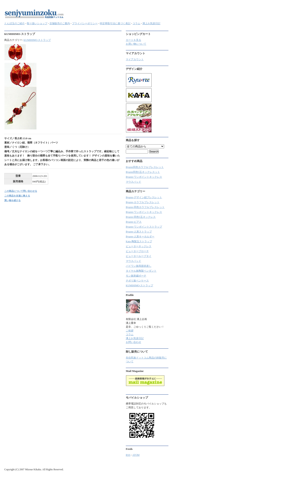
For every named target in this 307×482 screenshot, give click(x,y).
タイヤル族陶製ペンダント (141, 270)
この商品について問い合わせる (20, 191)
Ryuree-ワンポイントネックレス (144, 176)
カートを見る (133, 40)
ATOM (136, 454)
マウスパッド (133, 181)
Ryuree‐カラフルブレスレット (142, 202)
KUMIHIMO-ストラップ (37, 40)
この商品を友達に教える (17, 195)
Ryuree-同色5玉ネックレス (141, 216)
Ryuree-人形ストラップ (139, 231)
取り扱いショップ (37, 23)
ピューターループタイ (138, 256)
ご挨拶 (129, 330)
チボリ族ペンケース (137, 280)
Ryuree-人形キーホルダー (140, 236)
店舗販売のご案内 (59, 23)
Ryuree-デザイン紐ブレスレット (144, 197)
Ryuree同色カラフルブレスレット (145, 167)
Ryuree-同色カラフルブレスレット (145, 207)
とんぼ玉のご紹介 (14, 23)
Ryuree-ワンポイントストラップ (144, 226)
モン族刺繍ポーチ (136, 275)
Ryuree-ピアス (134, 221)
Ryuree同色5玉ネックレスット (143, 172)
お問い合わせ (133, 342)
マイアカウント (135, 59)
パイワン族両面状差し (138, 265)
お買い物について (136, 43)
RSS (128, 454)
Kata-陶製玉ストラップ (139, 241)
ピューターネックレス (138, 246)
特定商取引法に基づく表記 (115, 23)
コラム (136, 23)
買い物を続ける (12, 200)
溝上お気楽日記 (151, 23)
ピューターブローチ (137, 251)
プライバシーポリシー (85, 23)
